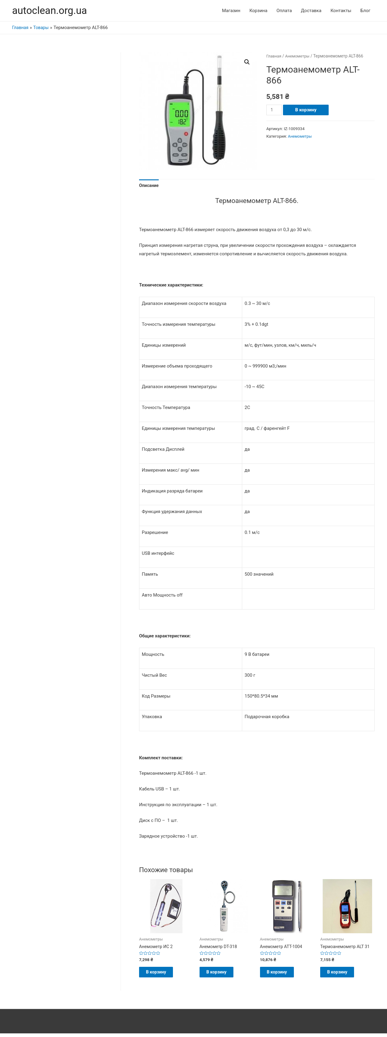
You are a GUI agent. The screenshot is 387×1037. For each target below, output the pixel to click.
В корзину (306, 110)
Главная (274, 56)
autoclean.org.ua (51, 11)
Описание (149, 186)
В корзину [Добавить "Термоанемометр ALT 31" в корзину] (343, 974)
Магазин (231, 11)
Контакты (340, 11)
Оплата (284, 11)
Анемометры (299, 56)
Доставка (311, 11)
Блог (365, 11)
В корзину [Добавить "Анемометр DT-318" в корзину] (222, 974)
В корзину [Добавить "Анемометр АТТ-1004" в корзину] (283, 974)
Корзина (258, 11)
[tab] (149, 186)
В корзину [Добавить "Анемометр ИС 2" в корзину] (162, 974)
